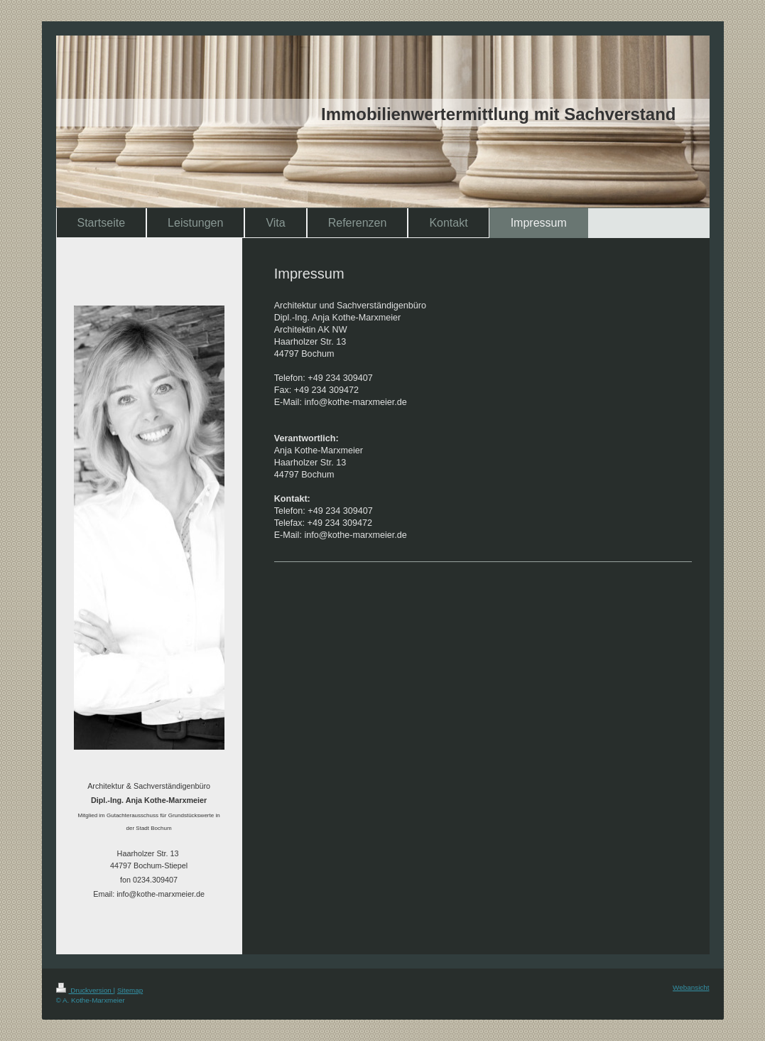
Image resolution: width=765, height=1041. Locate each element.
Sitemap (130, 990)
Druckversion (85, 990)
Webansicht (691, 987)
